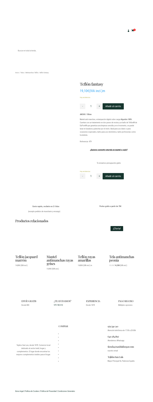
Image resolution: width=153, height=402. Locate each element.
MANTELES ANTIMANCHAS (25, 34)
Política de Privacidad (48, 391)
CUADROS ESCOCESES (37, 38)
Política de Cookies (32, 391)
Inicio (17, 73)
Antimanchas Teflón (31, 73)
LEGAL (62, 340)
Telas (22, 73)
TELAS (17, 30)
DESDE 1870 (64, 334)
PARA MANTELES (32, 30)
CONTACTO (64, 344)
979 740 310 (58, 305)
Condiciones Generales (66, 391)
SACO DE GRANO (44, 34)
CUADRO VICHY (21, 38)
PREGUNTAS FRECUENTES (69, 354)
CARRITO (63, 351)
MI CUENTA (64, 347)
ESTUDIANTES (65, 358)
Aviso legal (19, 391)
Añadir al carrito (113, 106)
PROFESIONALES (66, 361)
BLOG (62, 337)
